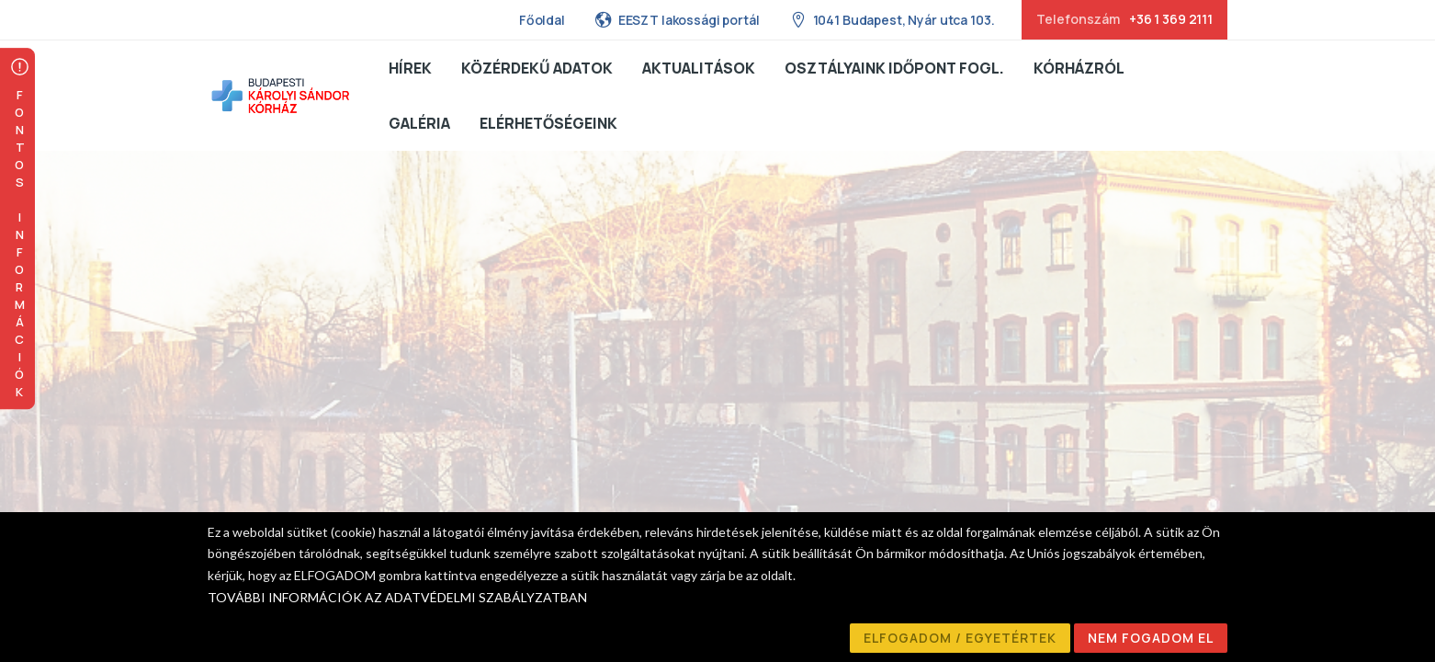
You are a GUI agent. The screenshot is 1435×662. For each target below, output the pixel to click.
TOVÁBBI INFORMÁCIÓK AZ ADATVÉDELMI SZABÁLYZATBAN (397, 597)
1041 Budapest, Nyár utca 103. (892, 19)
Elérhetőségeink (548, 123)
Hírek (410, 68)
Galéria (419, 123)
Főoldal (542, 20)
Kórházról (1079, 68)
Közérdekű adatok (537, 68)
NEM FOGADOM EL (1151, 637)
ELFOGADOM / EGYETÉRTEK (960, 637)
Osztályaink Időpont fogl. (894, 68)
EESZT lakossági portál (677, 19)
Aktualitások (698, 68)
